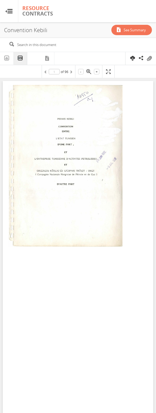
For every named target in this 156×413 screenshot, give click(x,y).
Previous (46, 72)
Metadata (47, 58)
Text (7, 58)
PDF (20, 58)
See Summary (135, 30)
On (149, 58)
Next (70, 72)
